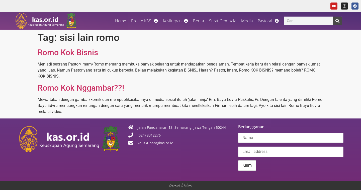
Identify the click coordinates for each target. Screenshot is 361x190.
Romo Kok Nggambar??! (81, 88)
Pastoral (268, 20)
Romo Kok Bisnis (68, 52)
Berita (198, 21)
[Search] (337, 21)
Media (247, 21)
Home (120, 21)
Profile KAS (144, 20)
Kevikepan (175, 20)
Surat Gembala (222, 21)
